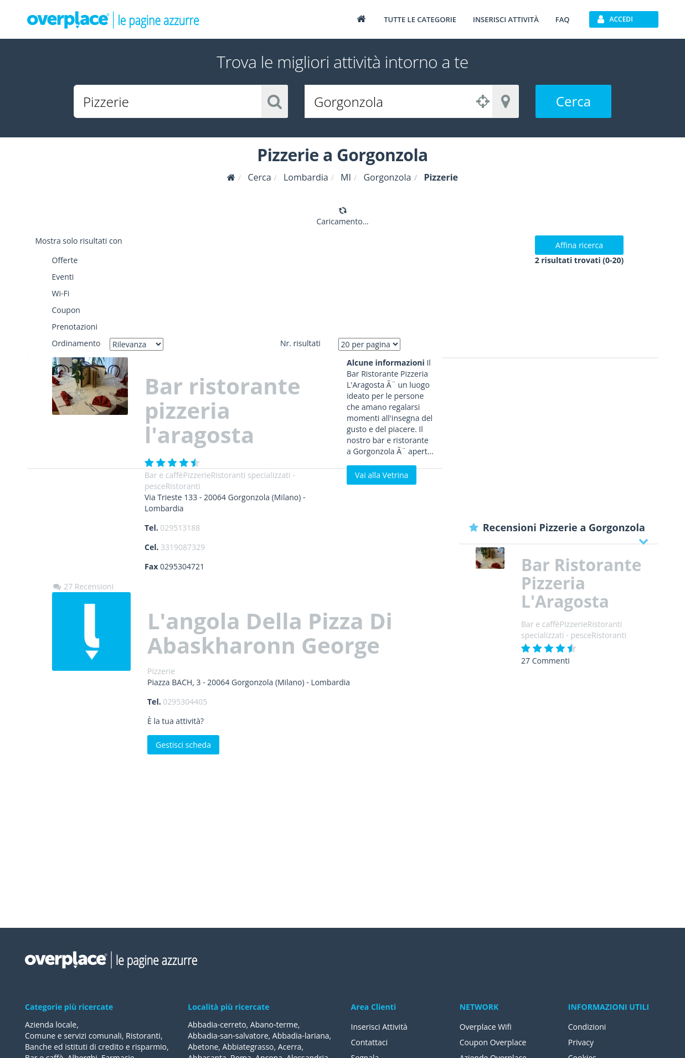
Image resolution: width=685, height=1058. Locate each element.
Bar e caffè (164, 475)
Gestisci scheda (183, 744)
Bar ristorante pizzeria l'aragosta (223, 410)
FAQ (562, 19)
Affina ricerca (579, 245)
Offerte (65, 260)
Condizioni (587, 1026)
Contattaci (369, 1042)
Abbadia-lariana (300, 1035)
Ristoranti (183, 486)
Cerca (573, 101)
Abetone (203, 1046)
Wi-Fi (61, 293)
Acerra (290, 1046)
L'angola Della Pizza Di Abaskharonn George (270, 632)
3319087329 (183, 547)
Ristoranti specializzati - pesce (571, 629)
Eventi (63, 276)
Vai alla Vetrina (381, 475)
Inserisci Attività (379, 1026)
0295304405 (185, 701)
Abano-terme (274, 1024)
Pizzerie (196, 475)
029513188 (180, 527)
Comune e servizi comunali (73, 1035)
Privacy (581, 1042)
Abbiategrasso (248, 1046)
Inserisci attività (506, 19)
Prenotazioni (74, 326)
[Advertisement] (558, 434)
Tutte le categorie (420, 19)
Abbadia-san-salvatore (228, 1035)
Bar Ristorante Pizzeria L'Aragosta (581, 583)
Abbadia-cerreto (217, 1024)
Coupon (66, 310)
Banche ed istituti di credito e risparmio (96, 1046)
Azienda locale (50, 1024)
